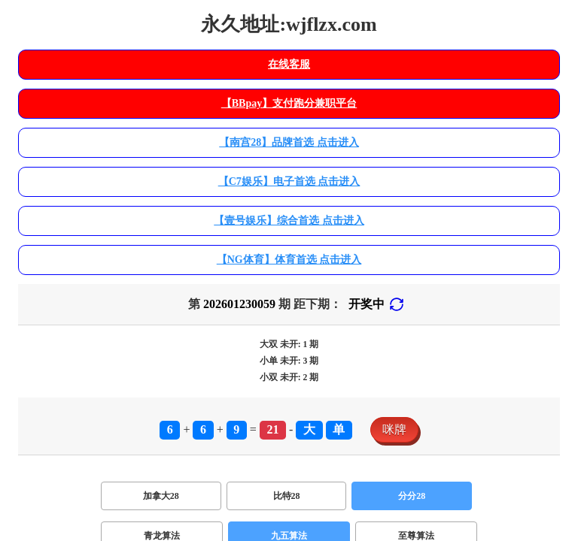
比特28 (286, 496)
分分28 (411, 496)
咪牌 (394, 429)
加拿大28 (161, 496)
